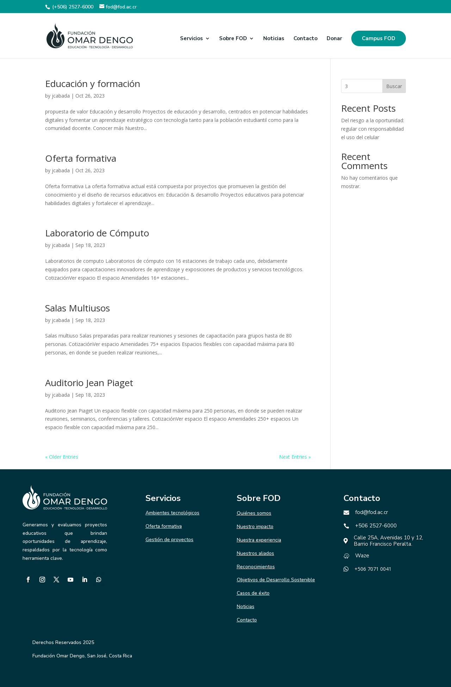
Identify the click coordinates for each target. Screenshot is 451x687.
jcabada (61, 95)
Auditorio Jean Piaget (89, 382)
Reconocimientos (256, 566)
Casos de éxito (253, 593)
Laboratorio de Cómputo (97, 233)
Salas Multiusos (77, 308)
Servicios (191, 39)
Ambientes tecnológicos (172, 512)
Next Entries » (295, 456)
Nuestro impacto (255, 526)
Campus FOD (378, 38)
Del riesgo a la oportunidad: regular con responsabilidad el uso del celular (372, 129)
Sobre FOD (233, 39)
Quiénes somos (254, 513)
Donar (334, 39)
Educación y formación (92, 83)
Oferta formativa (80, 158)
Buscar (394, 86)
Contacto (305, 39)
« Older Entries (61, 456)
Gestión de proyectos (169, 539)
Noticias (273, 39)
